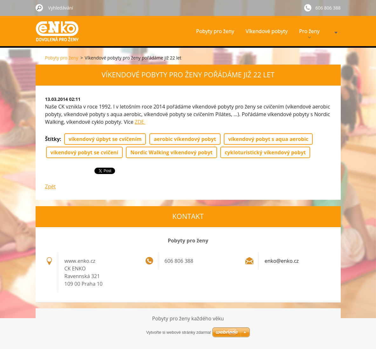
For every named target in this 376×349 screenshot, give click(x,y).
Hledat (39, 7)
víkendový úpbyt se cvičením (105, 139)
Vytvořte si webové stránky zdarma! (178, 332)
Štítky (52, 139)
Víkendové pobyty (267, 31)
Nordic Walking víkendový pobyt (171, 152)
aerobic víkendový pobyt (185, 139)
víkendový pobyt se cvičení (84, 152)
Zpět (50, 186)
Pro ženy (309, 33)
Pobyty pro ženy (215, 31)
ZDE (140, 121)
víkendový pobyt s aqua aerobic (268, 139)
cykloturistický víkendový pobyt (265, 152)
